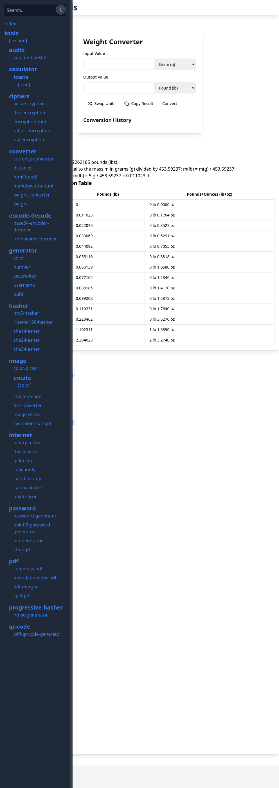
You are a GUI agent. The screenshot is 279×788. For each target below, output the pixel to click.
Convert (169, 103)
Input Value (94, 53)
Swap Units (101, 103)
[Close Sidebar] (61, 10)
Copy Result (138, 103)
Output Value (95, 77)
